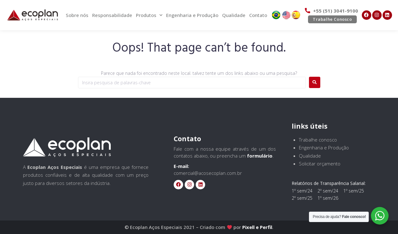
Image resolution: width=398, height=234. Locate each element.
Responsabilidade (112, 15)
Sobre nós (77, 15)
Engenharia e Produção (192, 15)
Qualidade (233, 15)
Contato (258, 15)
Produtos (149, 15)
